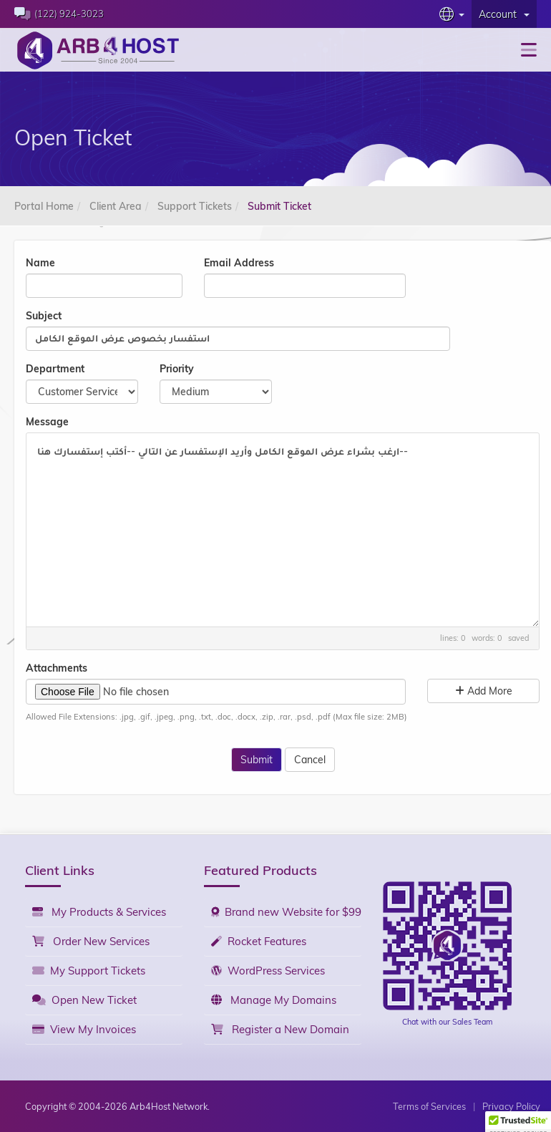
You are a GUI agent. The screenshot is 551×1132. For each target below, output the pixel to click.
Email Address (239, 262)
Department (55, 368)
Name (40, 262)
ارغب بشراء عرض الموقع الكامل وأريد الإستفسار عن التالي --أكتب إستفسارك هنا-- (282, 530)
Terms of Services (429, 1106)
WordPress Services (268, 970)
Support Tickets (194, 206)
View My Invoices (84, 1029)
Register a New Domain (280, 1029)
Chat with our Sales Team (447, 1022)
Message (47, 421)
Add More (483, 690)
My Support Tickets (88, 970)
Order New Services (91, 941)
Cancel (310, 759)
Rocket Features (258, 941)
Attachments (56, 668)
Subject (44, 315)
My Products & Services (99, 912)
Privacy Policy (511, 1106)
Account (504, 14)
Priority (177, 368)
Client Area (115, 206)
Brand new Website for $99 (286, 912)
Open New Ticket (84, 1000)
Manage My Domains (273, 1000)
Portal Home (44, 206)
